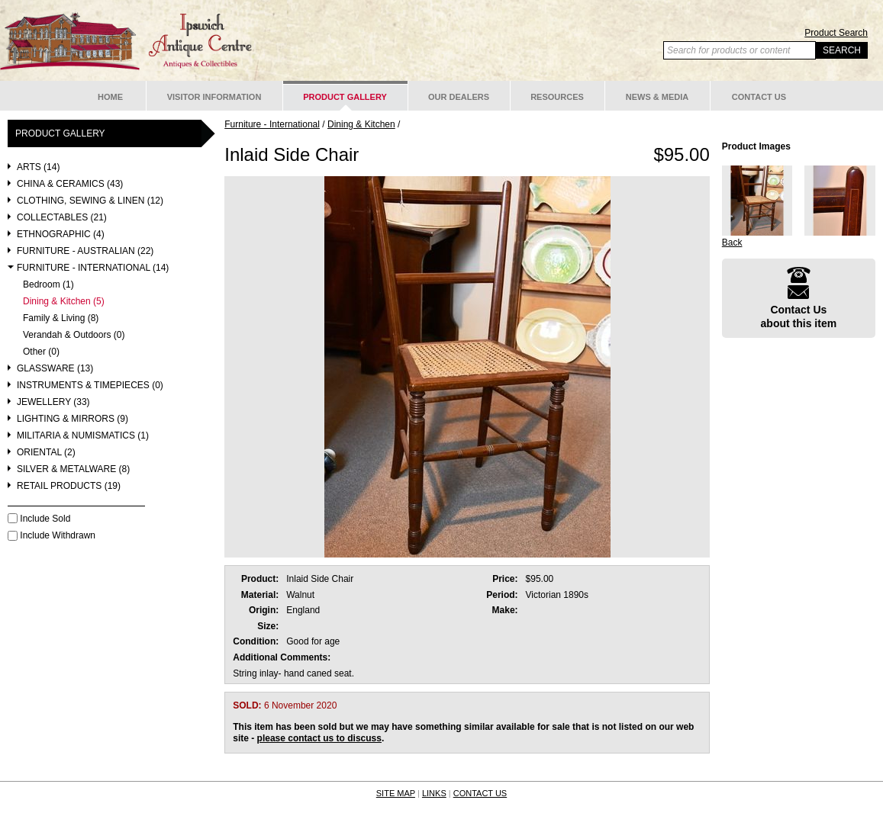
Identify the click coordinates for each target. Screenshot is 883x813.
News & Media (657, 96)
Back (732, 242)
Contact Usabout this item (799, 297)
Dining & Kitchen (361, 124)
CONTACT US (480, 793)
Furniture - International (272, 124)
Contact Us (759, 96)
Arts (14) (38, 167)
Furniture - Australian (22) (85, 251)
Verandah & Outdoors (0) (73, 335)
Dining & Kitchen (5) (64, 302)
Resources (557, 96)
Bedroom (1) (48, 285)
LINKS (434, 793)
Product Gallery (345, 96)
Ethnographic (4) (61, 234)
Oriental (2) (46, 453)
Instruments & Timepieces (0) (90, 385)
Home (110, 96)
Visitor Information (214, 96)
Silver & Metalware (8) (73, 469)
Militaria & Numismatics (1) (83, 436)
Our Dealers (458, 96)
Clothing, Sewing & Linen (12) (90, 201)
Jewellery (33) (53, 402)
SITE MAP (395, 793)
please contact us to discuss (319, 738)
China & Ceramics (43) (70, 184)
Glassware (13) (55, 369)
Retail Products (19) (69, 486)
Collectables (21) (62, 218)
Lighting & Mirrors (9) (72, 419)
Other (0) (41, 352)
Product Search (836, 32)
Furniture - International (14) (93, 268)
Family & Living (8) (60, 318)
